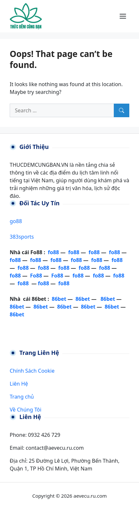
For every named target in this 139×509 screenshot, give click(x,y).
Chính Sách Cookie (32, 370)
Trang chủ (22, 396)
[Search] (121, 110)
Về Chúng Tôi (25, 409)
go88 (16, 221)
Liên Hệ (19, 383)
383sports (22, 236)
